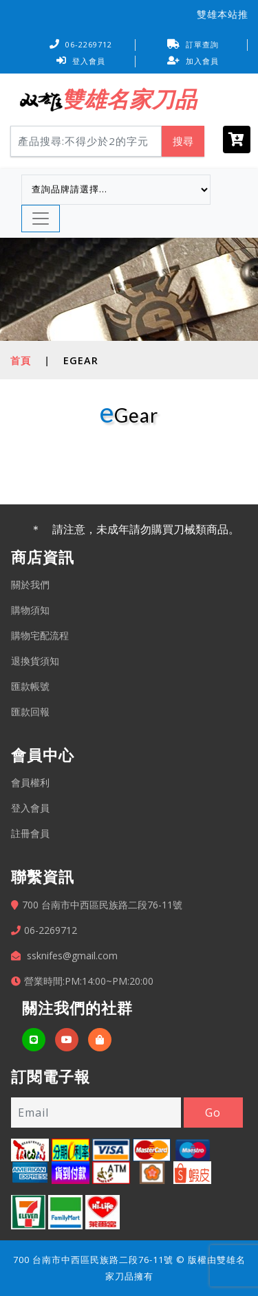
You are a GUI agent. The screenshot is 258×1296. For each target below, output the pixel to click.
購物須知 (30, 609)
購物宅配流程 (40, 635)
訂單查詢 (193, 44)
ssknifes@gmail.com (72, 955)
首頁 (20, 360)
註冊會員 (30, 833)
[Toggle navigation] (40, 218)
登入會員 (80, 61)
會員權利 (30, 782)
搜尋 (183, 141)
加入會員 (193, 61)
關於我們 (30, 584)
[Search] (86, 141)
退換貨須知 (35, 660)
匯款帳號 (30, 686)
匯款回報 (30, 711)
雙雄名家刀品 (129, 98)
